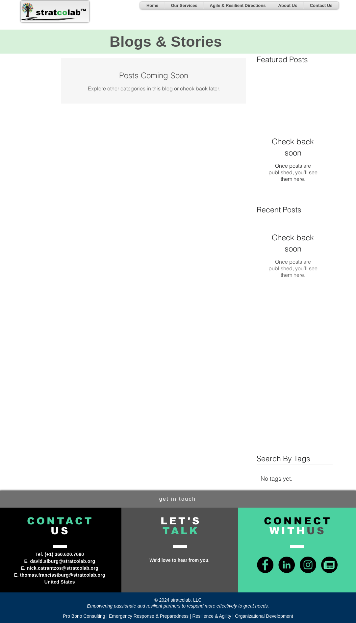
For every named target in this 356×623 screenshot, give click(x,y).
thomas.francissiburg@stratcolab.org (62, 575)
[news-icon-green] (329, 565)
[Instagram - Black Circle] (308, 565)
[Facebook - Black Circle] (265, 565)
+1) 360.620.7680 (65, 554)
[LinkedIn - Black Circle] (286, 565)
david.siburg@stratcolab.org (62, 561)
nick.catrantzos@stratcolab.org (62, 568)
